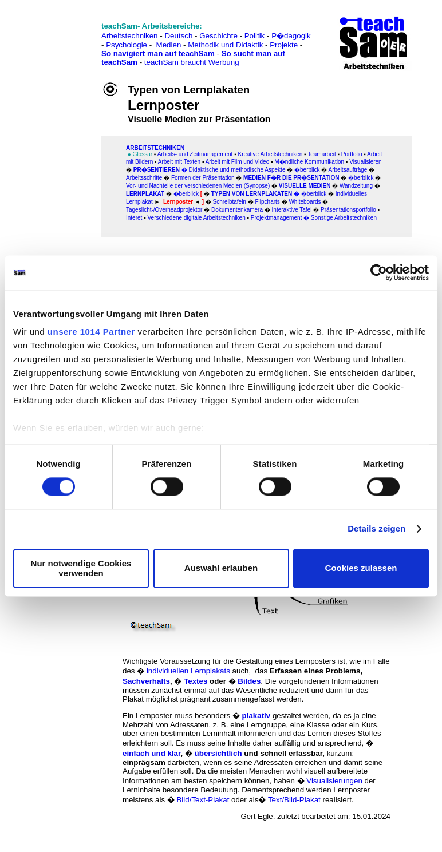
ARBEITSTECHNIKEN (155, 148)
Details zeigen (376, 529)
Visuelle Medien (305, 186)
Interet (134, 218)
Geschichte (218, 35)
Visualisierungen (334, 780)
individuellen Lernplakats (188, 671)
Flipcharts (267, 202)
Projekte (284, 45)
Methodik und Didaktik (226, 45)
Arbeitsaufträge (348, 170)
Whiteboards (305, 202)
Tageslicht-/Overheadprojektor (164, 210)
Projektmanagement (276, 218)
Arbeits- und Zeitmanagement (195, 154)
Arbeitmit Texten (179, 161)
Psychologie (126, 45)
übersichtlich (218, 753)
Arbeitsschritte (144, 178)
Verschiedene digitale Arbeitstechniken (196, 218)
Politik (254, 35)
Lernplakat (145, 194)
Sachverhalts (146, 681)
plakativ (256, 715)
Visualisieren (365, 161)
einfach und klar (151, 753)
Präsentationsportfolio (348, 210)
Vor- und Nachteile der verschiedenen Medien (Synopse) (198, 186)
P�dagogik (291, 35)
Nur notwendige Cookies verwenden (81, 568)
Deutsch (178, 35)
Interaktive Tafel (292, 210)
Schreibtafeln (229, 202)
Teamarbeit (321, 154)
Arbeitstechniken (129, 35)
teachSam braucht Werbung (191, 62)
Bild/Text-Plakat (202, 799)
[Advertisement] (59, 34)
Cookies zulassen (361, 568)
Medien (168, 45)
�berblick (306, 170)
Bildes (249, 681)
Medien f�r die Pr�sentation (291, 178)
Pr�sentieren (156, 170)
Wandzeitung (356, 186)
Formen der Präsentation (203, 178)
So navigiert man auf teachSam (158, 53)
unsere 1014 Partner (91, 331)
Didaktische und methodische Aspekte (236, 170)
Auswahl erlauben (221, 568)
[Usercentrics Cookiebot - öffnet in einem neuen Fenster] (379, 272)
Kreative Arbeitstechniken (270, 154)
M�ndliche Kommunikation (309, 161)
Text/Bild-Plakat (294, 799)
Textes (195, 681)
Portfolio (351, 154)
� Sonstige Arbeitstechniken (340, 218)
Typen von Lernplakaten (252, 194)
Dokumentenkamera (237, 210)
